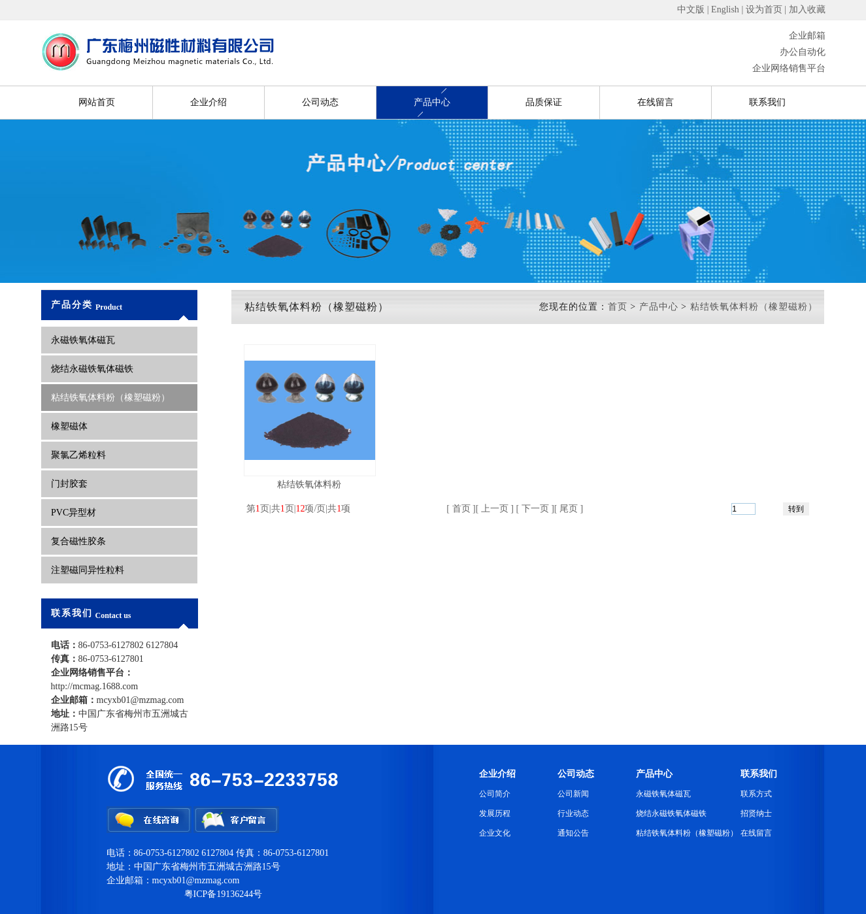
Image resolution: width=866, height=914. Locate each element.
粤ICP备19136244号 (223, 894)
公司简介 (494, 793)
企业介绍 (208, 102)
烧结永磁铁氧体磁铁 (92, 369)
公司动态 (320, 102)
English (725, 9)
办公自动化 (802, 52)
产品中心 (432, 102)
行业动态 (573, 813)
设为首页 (764, 9)
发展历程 (494, 813)
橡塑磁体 (69, 426)
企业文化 (494, 833)
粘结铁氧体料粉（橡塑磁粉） (110, 397)
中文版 (691, 9)
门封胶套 (69, 484)
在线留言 (655, 102)
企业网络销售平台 (788, 68)
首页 (617, 307)
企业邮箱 (807, 36)
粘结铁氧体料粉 (309, 484)
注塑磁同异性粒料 (87, 570)
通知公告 (573, 833)
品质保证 (543, 102)
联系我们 (767, 102)
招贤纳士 (756, 813)
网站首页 (96, 102)
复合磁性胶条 (78, 541)
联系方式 (756, 793)
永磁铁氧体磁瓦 (83, 340)
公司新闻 (573, 793)
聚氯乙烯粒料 (78, 455)
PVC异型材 (75, 512)
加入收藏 (807, 9)
